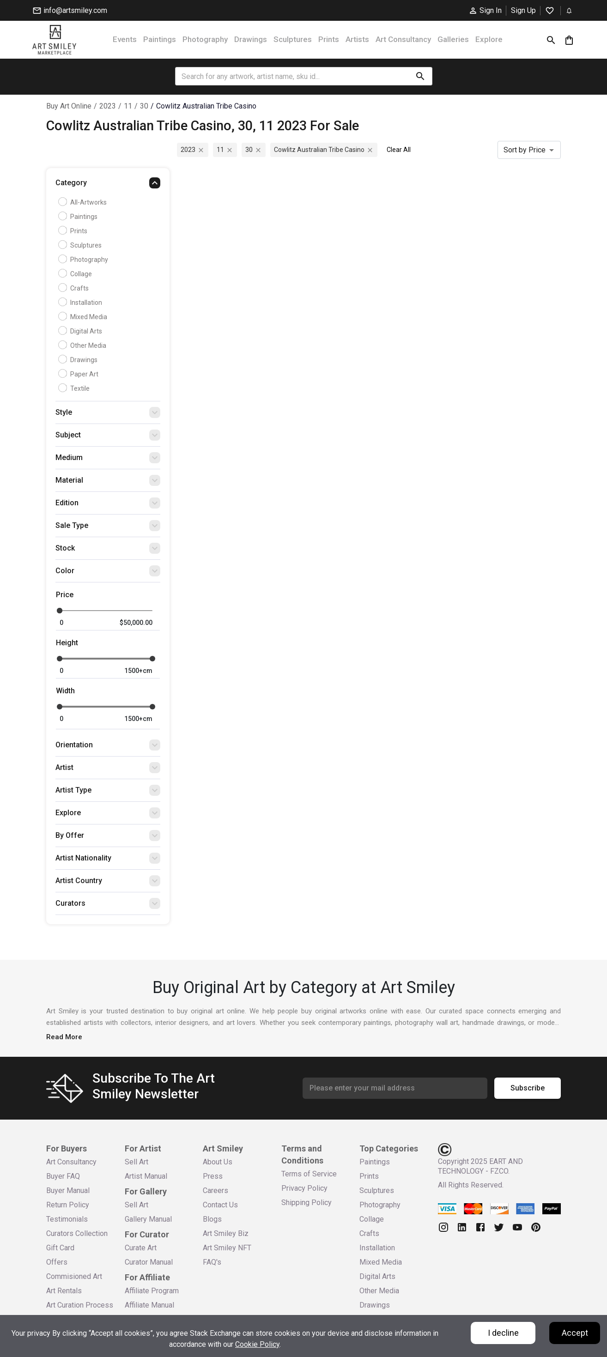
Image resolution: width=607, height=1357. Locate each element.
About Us (217, 1161)
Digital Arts (81, 331)
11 (128, 106)
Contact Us (220, 1204)
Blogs (212, 1219)
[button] (107, 185)
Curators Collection (77, 1233)
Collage (76, 274)
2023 (107, 106)
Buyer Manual (68, 1190)
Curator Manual (149, 1262)
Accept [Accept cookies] (575, 1333)
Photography (205, 39)
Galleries (453, 39)
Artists (357, 39)
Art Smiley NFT (227, 1247)
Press (213, 1176)
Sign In (485, 10)
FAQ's (212, 1262)
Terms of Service (309, 1173)
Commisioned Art (74, 1276)
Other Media (83, 345)
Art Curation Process (79, 1305)
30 (144, 106)
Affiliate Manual (149, 1305)
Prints (328, 39)
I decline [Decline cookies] (503, 1333)
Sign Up (523, 10)
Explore (489, 39)
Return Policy (67, 1204)
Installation (81, 302)
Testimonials (67, 1219)
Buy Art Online (68, 106)
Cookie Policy (257, 1344)
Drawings (250, 39)
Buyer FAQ (63, 1176)
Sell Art (136, 1161)
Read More (64, 1037)
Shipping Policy (306, 1202)
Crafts (75, 288)
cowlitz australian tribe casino (206, 106)
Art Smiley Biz (226, 1233)
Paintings (159, 39)
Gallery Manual (148, 1219)
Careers (215, 1190)
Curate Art (141, 1247)
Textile (75, 388)
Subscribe (527, 1088)
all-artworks (84, 202)
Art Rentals (64, 1290)
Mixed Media (84, 317)
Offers (56, 1262)
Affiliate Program (152, 1290)
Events (125, 39)
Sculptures (292, 39)
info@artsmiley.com (69, 10)
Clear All (399, 149)
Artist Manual (146, 1176)
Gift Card (60, 1247)
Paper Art (79, 374)
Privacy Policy (304, 1188)
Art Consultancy (403, 39)
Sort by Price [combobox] (525, 149)
